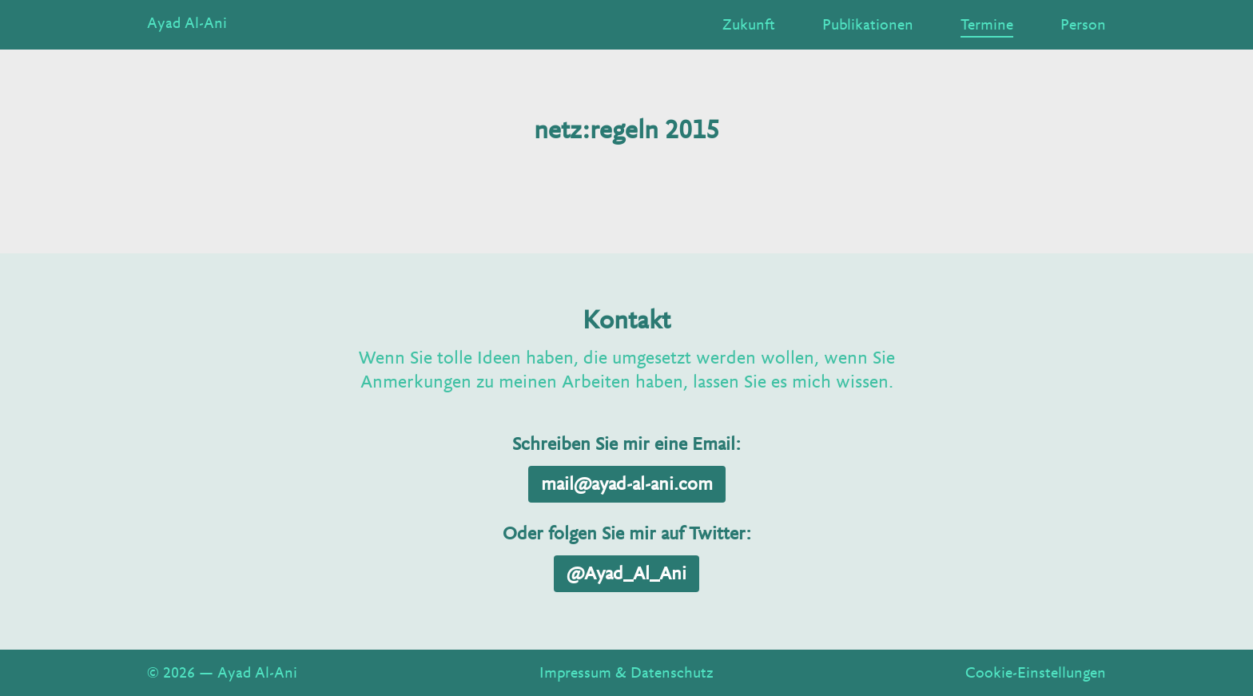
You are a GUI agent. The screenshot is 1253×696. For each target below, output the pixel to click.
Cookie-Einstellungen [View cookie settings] (1035, 673)
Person (1083, 25)
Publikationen (867, 25)
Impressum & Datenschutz (626, 673)
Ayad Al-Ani (187, 23)
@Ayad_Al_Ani (626, 573)
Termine (987, 25)
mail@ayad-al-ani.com (627, 484)
